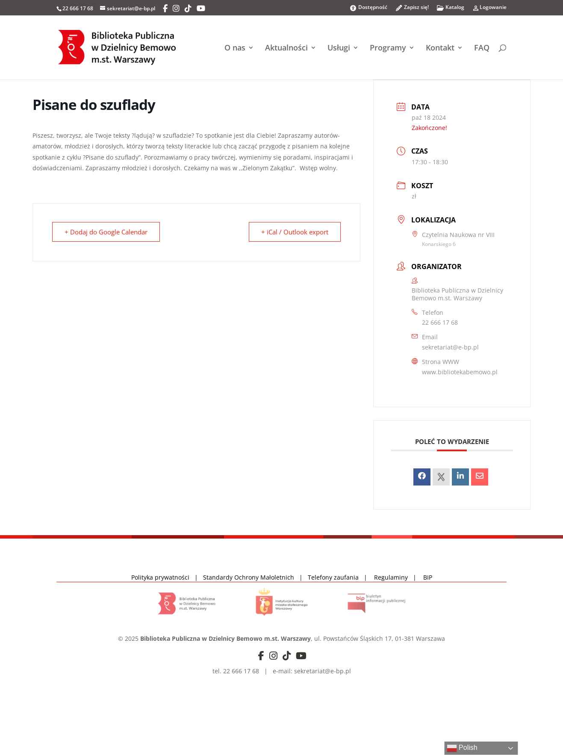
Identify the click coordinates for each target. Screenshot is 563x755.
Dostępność (368, 8)
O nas (234, 48)
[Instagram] (176, 8)
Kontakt (440, 48)
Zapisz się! (412, 9)
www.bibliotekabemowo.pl (460, 372)
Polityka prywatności (161, 577)
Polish (462, 748)
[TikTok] (188, 8)
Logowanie (489, 9)
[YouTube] (201, 8)
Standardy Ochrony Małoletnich (248, 577)
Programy (388, 48)
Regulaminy (393, 577)
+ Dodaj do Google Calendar (106, 232)
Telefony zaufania (333, 577)
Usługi (338, 48)
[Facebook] (165, 8)
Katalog (450, 9)
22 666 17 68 (440, 322)
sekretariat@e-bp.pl (450, 347)
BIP (427, 577)
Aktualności (286, 48)
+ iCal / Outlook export (294, 232)
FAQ (481, 48)
